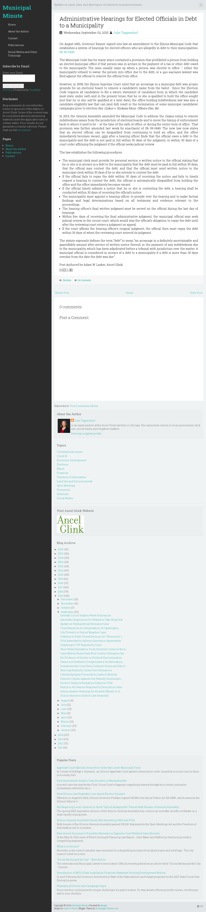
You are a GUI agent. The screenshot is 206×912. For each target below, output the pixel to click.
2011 (60, 747)
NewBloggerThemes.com (107, 908)
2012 (60, 743)
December (67, 599)
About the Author (18, 31)
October (65, 607)
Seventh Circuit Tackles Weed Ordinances (85, 615)
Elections (67, 280)
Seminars (63, 494)
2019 (60, 579)
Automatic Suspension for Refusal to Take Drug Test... (92, 619)
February (66, 725)
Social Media (65, 498)
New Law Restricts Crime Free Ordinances (86, 670)
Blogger (104, 905)
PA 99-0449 (66, 52)
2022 (61, 566)
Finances (62, 473)
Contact (13, 38)
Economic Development (71, 460)
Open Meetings (66, 485)
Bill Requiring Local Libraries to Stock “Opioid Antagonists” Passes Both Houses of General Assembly (118, 807)
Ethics (60, 468)
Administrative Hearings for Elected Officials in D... (90, 691)
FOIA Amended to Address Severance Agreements (90, 640)
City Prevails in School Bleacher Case (83, 632)
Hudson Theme (70, 908)
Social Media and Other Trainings (22, 53)
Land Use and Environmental (75, 481)
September (67, 612)
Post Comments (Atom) (84, 406)
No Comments (84, 280)
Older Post (196, 292)
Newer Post (62, 292)
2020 (61, 574)
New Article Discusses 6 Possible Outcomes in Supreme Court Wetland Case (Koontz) (108, 833)
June (64, 709)
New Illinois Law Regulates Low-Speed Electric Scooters (91, 793)
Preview (8, 90)
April (64, 717)
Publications (16, 45)
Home (12, 24)
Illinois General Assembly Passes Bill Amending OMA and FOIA (96, 820)
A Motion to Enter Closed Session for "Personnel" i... (91, 636)
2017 (60, 587)
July (63, 704)
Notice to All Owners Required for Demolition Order (91, 687)
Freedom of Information (71, 477)
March (65, 721)
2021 (60, 570)
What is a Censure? (68, 846)
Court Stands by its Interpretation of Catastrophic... (90, 628)
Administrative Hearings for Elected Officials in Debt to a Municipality (128, 22)
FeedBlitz (34, 90)
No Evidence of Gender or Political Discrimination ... (92, 657)
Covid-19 (62, 456)
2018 (60, 583)
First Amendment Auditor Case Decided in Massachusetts (92, 780)
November (67, 603)
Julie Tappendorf (125, 33)
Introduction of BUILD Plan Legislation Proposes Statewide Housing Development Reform (111, 872)
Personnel (63, 489)
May (63, 713)
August (65, 700)
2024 (61, 557)
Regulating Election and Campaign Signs (81, 886)
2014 (60, 735)
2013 (60, 739)
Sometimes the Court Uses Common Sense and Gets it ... (93, 666)
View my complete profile (86, 433)
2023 (60, 562)
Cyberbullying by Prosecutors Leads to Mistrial (88, 674)
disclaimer (24, 130)
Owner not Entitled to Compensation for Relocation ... (92, 661)
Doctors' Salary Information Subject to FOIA (86, 683)
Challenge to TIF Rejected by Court (81, 645)
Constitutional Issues (70, 451)
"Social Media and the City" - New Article (81, 859)
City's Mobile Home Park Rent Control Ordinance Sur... (93, 653)
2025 (61, 553)
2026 (61, 549)
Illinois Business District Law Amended (84, 695)
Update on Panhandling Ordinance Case (84, 624)
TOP (200, 906)
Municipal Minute (17, 11)
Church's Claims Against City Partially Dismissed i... (91, 678)
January (66, 730)
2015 (60, 595)
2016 (60, 591)
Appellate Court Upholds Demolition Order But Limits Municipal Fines (99, 767)
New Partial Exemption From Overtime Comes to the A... (93, 649)
